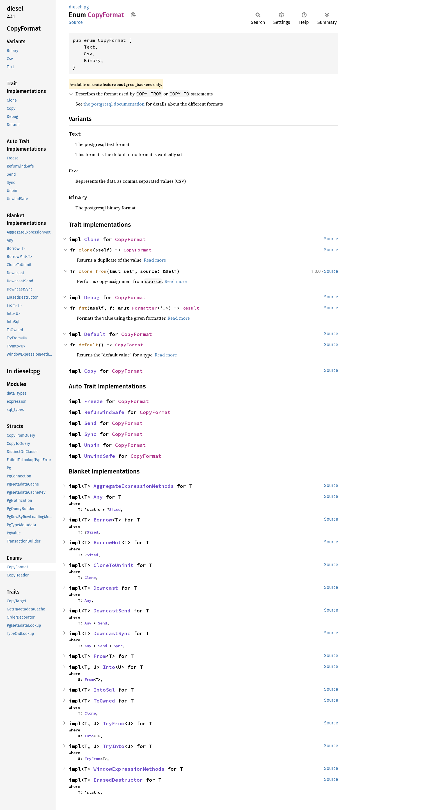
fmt (83, 308)
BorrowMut (107, 542)
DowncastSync (111, 633)
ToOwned (104, 700)
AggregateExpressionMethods (133, 486)
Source (76, 22)
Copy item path (133, 14)
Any (98, 497)
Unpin (92, 445)
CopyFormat (130, 239)
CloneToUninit (113, 565)
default (88, 344)
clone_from (93, 271)
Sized (114, 509)
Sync (90, 434)
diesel (75, 7)
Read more (155, 260)
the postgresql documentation (114, 104)
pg (86, 7)
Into (109, 667)
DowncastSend (111, 610)
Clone (92, 239)
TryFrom (113, 723)
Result (190, 308)
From (99, 656)
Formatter (144, 308)
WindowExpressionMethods (128, 769)
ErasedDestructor (118, 780)
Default (95, 334)
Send (90, 423)
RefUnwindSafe (104, 412)
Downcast (105, 588)
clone (86, 250)
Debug (92, 297)
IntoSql (104, 690)
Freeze (93, 401)
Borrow (102, 519)
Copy (90, 371)
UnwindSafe (99, 456)
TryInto (113, 746)
